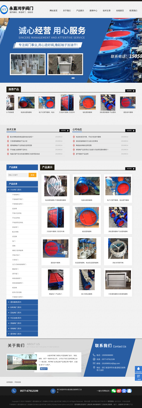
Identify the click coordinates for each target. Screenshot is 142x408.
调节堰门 (15, 274)
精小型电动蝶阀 (86, 294)
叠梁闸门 (15, 269)
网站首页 (53, 10)
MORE (129, 91)
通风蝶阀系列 (15, 302)
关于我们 (67, 10)
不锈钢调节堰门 (17, 199)
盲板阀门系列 (15, 313)
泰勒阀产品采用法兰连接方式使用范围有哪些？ (92, 150)
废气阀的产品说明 (82, 154)
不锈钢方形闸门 (17, 297)
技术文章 (107, 10)
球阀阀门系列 (15, 328)
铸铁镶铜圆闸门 (17, 283)
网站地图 (87, 401)
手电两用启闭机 (17, 222)
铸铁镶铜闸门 (17, 278)
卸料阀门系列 (15, 307)
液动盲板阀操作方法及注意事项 (87, 141)
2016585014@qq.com (111, 363)
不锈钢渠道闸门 (17, 204)
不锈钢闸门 (16, 195)
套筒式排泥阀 (17, 292)
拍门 (13, 241)
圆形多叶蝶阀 (130, 112)
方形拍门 (15, 260)
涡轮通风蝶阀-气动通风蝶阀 (118, 231)
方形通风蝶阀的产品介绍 (18, 141)
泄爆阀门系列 (15, 323)
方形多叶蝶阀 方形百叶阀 (55, 231)
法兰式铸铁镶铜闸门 (19, 264)
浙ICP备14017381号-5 (99, 401)
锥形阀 (14, 288)
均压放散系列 (15, 318)
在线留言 (120, 10)
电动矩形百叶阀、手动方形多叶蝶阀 (88, 137)
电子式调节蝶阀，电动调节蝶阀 (118, 200)
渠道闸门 (15, 227)
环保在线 (18, 382)
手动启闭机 (16, 218)
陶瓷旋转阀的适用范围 (84, 145)
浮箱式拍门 (16, 255)
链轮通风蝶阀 (89, 112)
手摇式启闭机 (17, 213)
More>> (44, 369)
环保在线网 (126, 401)
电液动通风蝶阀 (28, 112)
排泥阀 (14, 236)
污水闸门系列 (15, 190)
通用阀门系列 (15, 334)
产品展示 (80, 10)
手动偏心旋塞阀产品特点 (18, 150)
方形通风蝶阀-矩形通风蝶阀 (118, 294)
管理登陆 (111, 401)
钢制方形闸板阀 (17, 250)
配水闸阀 (15, 232)
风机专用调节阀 (118, 263)
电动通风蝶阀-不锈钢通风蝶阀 (55, 200)
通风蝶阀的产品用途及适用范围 (21, 145)
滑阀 (13, 246)
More (63, 130)
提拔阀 (14, 208)
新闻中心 (93, 10)
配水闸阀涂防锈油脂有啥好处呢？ (21, 137)
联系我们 (133, 10)
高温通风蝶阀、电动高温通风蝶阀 (86, 263)
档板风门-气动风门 (55, 294)
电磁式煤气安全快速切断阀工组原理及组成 (25, 154)
